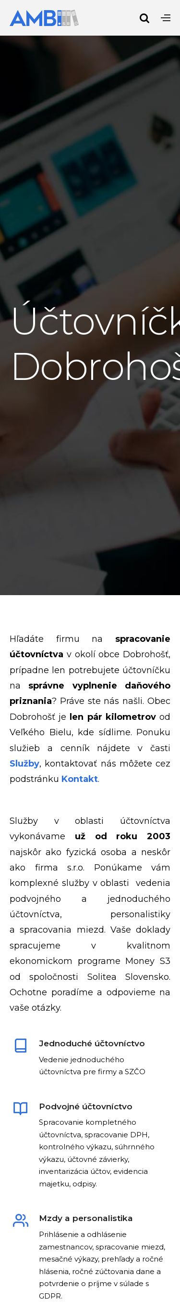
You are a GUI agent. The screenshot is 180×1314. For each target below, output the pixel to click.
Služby (24, 763)
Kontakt (79, 779)
